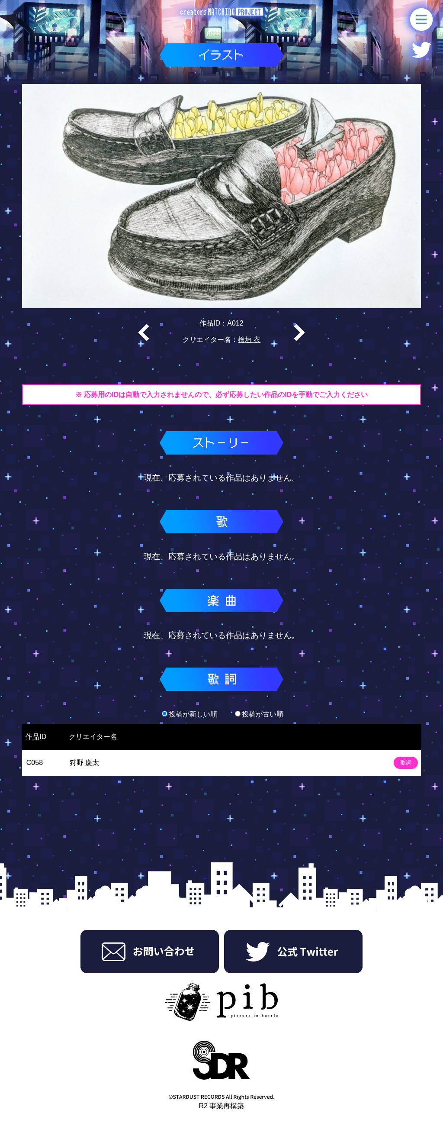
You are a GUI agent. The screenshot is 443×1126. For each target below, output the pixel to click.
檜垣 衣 (249, 339)
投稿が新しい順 (189, 714)
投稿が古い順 (259, 714)
